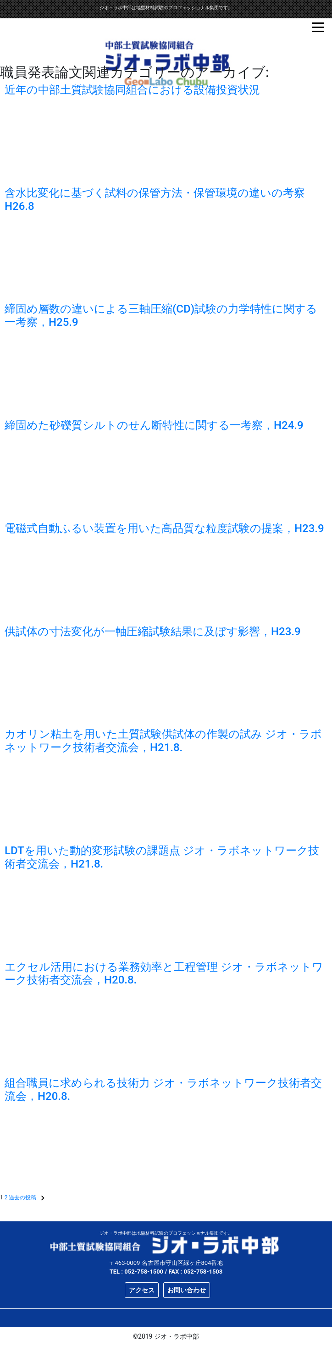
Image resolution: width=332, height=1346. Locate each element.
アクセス (142, 1290)
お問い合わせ (186, 1290)
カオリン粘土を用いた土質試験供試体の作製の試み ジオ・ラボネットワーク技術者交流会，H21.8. (163, 741)
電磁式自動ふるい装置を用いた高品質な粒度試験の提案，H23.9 (164, 528)
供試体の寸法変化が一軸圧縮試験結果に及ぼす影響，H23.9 (153, 631)
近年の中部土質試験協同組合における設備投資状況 (132, 89)
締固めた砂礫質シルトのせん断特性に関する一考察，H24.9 (154, 425)
